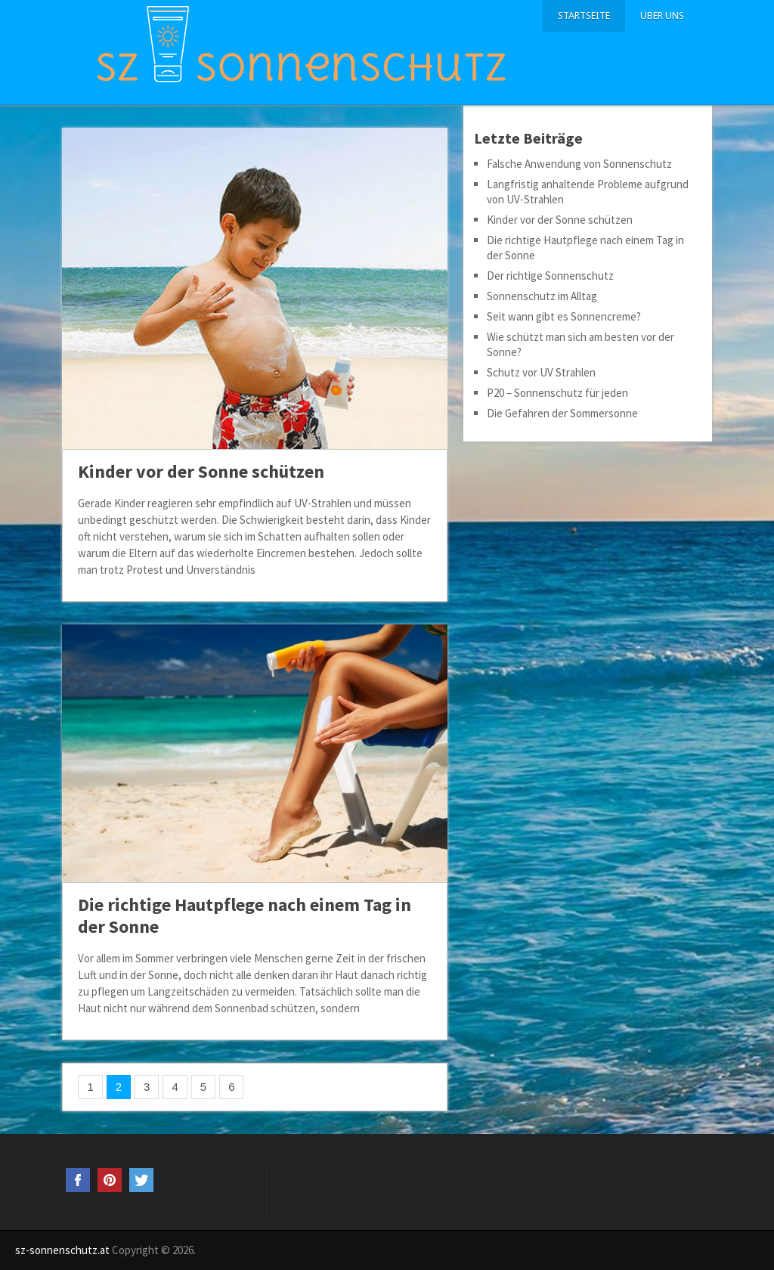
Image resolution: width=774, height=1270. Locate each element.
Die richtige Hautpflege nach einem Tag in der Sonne (244, 915)
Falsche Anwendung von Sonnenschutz (579, 163)
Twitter (141, 1180)
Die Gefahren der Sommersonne (562, 413)
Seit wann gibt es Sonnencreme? (564, 316)
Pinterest (110, 1180)
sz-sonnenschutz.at (62, 1250)
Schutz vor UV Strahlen (541, 372)
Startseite (584, 15)
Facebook (78, 1180)
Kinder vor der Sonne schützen (201, 471)
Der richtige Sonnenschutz (550, 275)
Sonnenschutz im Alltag (542, 296)
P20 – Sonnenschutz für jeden (557, 393)
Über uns (662, 15)
